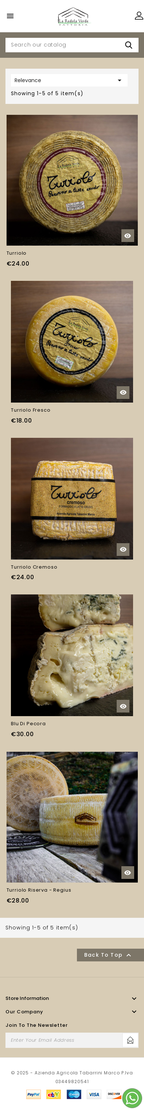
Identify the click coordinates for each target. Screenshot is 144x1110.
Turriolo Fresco (31, 410)
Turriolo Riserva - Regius (39, 890)
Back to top (108, 955)
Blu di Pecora (28, 723)
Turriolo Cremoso (34, 567)
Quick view (127, 235)
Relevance (69, 80)
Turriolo (17, 253)
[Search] (72, 45)
